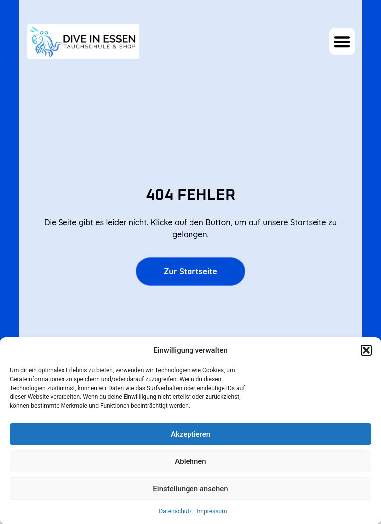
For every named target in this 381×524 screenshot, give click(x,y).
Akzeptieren (190, 434)
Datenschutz (175, 511)
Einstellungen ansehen (190, 488)
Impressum (212, 511)
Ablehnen (190, 461)
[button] (366, 350)
